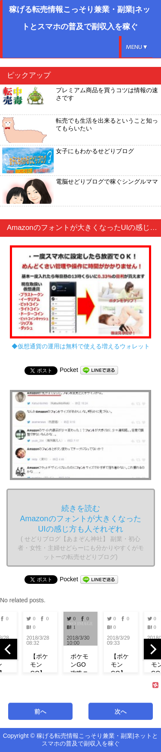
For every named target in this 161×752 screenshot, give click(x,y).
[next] (152, 649)
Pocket (69, 369)
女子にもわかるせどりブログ (68, 160)
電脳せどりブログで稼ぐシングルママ (80, 191)
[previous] (8, 649)
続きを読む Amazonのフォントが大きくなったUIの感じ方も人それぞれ (81, 532)
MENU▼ (137, 47)
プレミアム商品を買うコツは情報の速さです (80, 99)
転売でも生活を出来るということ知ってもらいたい (80, 130)
